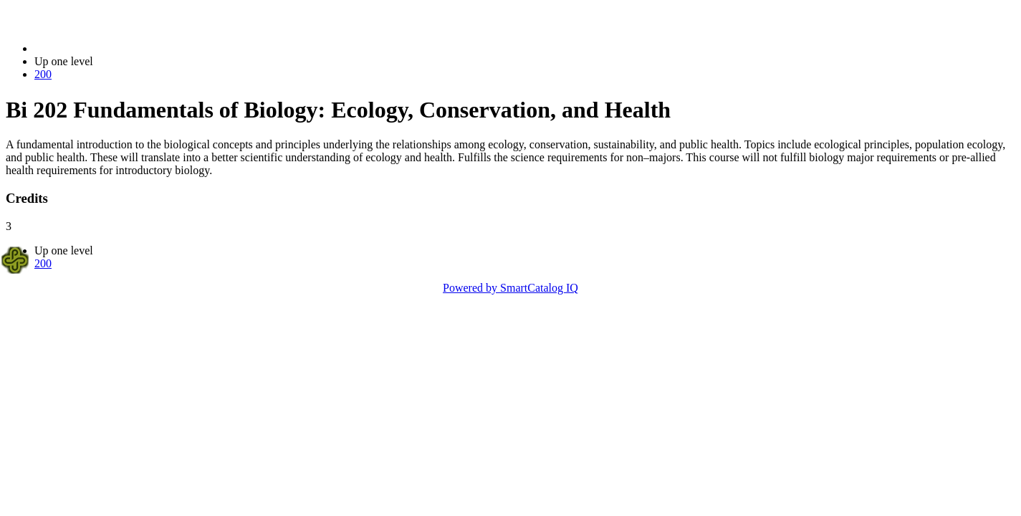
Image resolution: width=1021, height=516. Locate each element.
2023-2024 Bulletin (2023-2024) (109, 48)
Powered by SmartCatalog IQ (510, 288)
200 (43, 74)
